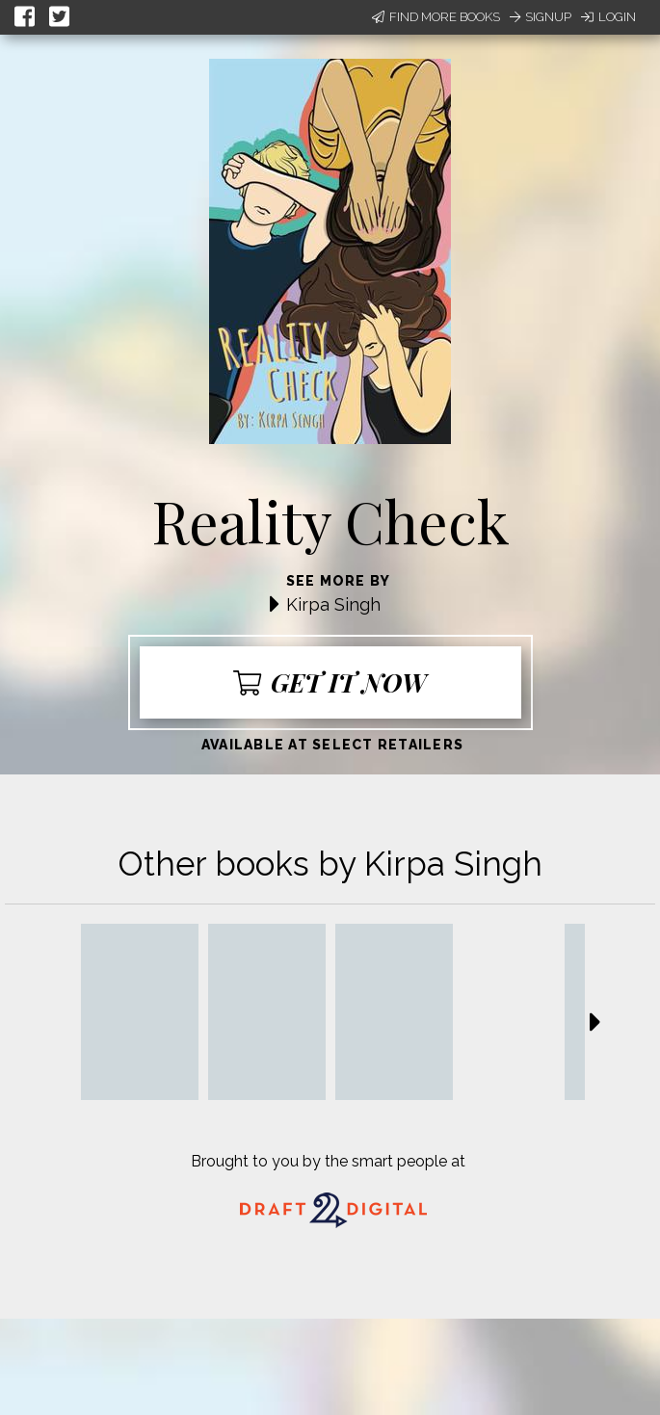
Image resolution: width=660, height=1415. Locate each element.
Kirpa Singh (333, 604)
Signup (540, 17)
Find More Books (436, 17)
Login (608, 17)
